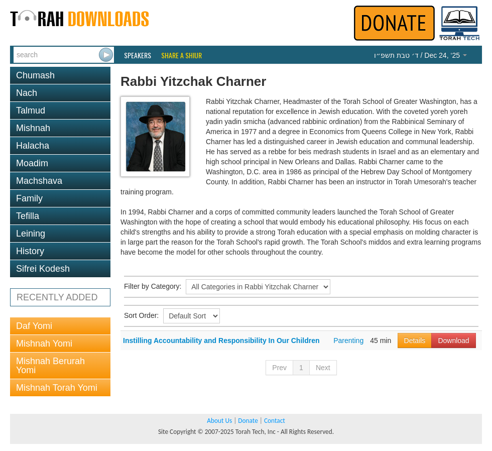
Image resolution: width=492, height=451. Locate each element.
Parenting (348, 340)
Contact (274, 420)
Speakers (137, 55)
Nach (26, 93)
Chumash (35, 75)
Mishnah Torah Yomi (56, 388)
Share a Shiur (181, 55)
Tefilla (27, 216)
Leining (30, 234)
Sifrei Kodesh (43, 269)
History (30, 251)
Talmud (30, 110)
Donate (248, 420)
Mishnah (33, 128)
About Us (219, 420)
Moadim (32, 163)
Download (453, 340)
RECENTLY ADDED (57, 297)
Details (415, 340)
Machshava (39, 181)
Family (29, 198)
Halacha (32, 146)
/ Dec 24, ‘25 (420, 55)
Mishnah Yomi (44, 344)
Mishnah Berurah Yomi (50, 365)
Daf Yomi (34, 326)
